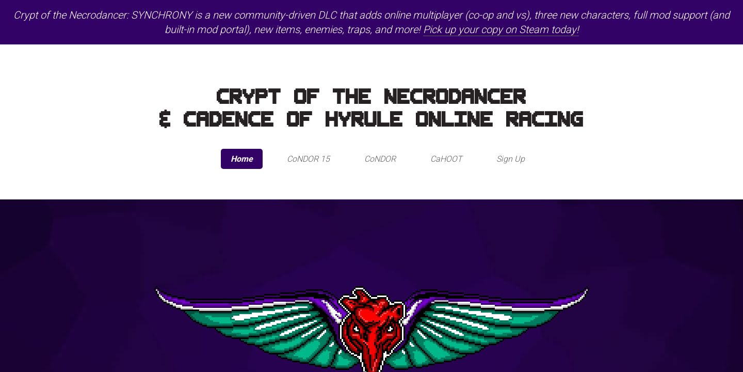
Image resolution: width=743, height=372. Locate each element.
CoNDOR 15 (308, 159)
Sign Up (510, 159)
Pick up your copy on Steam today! (501, 29)
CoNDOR (380, 159)
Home (242, 159)
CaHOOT (446, 159)
